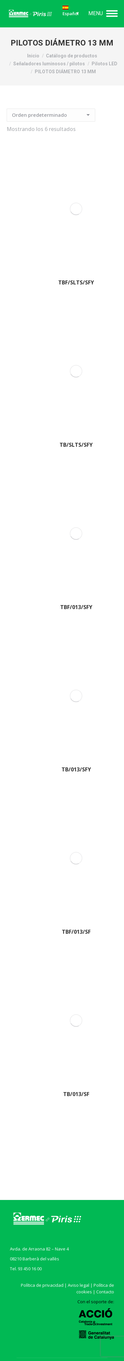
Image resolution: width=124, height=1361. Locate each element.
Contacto (105, 1292)
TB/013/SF (76, 1094)
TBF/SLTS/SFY (76, 282)
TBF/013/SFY (76, 607)
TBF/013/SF (76, 931)
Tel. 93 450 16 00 (26, 1269)
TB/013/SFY (76, 769)
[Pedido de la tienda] (51, 115)
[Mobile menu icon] (103, 13)
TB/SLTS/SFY (76, 444)
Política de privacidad (42, 1285)
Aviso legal (78, 1285)
